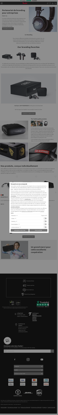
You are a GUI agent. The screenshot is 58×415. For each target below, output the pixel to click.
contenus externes (15, 227)
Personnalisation (14, 224)
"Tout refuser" (13, 195)
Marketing (13, 221)
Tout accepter (38, 230)
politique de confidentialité (27, 211)
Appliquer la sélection (19, 230)
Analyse (12, 218)
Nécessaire (13, 215)
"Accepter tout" (27, 198)
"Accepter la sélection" (15, 206)
